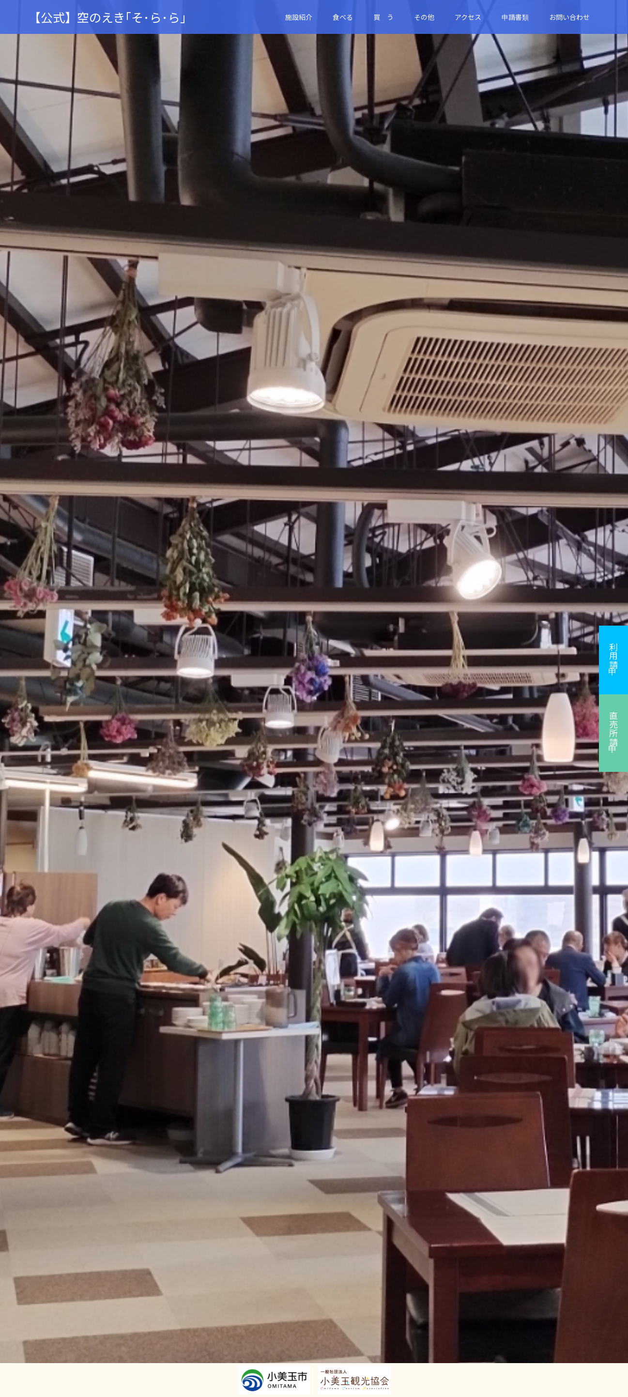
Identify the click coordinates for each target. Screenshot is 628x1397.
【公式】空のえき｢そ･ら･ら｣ (107, 17)
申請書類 (515, 17)
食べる (343, 17)
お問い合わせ (569, 17)
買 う (383, 17)
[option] (314, 698)
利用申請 (613, 656)
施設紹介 (298, 17)
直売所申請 (613, 728)
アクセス (468, 17)
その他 (424, 17)
